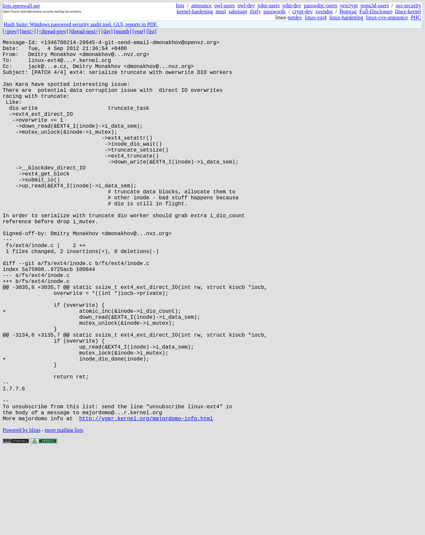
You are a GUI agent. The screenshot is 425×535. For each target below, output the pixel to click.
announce (201, 5)
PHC (416, 17)
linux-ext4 (316, 17)
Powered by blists (22, 515)
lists (180, 5)
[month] (122, 31)
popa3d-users (375, 5)
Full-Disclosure (375, 11)
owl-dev (246, 5)
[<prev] (11, 31)
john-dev (291, 5)
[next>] (28, 31)
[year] (138, 31)
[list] (151, 31)
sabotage (238, 11)
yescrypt (349, 5)
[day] (107, 31)
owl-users (224, 5)
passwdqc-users (320, 5)
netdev (295, 17)
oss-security (408, 5)
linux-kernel (408, 11)
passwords (274, 11)
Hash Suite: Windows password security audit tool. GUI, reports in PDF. (81, 24)
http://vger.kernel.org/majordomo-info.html (146, 503)
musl (220, 11)
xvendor (324, 11)
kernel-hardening (195, 11)
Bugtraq (348, 11)
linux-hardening (346, 17)
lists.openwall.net (21, 6)
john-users (269, 5)
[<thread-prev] (52, 31)
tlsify (255, 11)
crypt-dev (303, 11)
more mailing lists (64, 515)
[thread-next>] (84, 31)
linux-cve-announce (387, 17)
